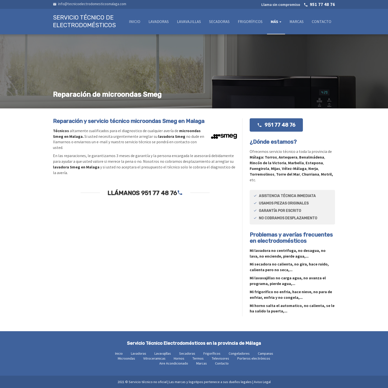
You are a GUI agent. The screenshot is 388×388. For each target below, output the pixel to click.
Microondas (126, 358)
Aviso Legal (262, 382)
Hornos (179, 358)
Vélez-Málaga (294, 168)
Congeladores (239, 353)
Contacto (321, 21)
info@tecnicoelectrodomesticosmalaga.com (89, 3)
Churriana (310, 174)
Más (276, 21)
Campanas (265, 353)
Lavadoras (158, 21)
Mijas (275, 168)
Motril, (327, 174)
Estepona (314, 162)
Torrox (271, 157)
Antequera (288, 157)
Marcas (297, 21)
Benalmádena (311, 157)
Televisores (220, 358)
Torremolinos (262, 174)
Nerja (313, 168)
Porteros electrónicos (253, 358)
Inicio (134, 21)
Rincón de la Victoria (268, 162)
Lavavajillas (189, 21)
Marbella (296, 162)
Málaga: (257, 157)
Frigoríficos (250, 21)
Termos (198, 358)
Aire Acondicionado (173, 363)
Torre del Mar (288, 174)
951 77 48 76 (298, 4)
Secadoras (219, 21)
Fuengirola (259, 168)
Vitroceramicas (154, 358)
